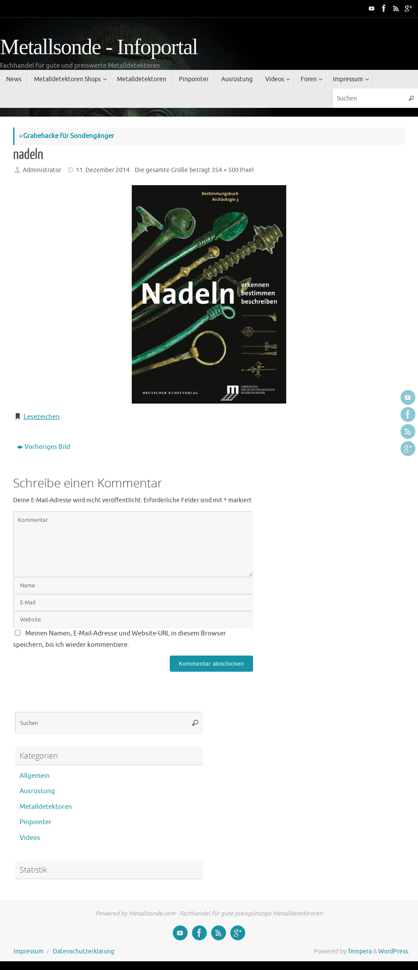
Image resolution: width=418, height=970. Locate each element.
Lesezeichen (42, 417)
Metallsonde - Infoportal (99, 47)
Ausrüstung (37, 791)
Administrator (42, 170)
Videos (30, 838)
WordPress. (393, 951)
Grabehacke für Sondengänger (66, 136)
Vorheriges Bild (43, 447)
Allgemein (35, 776)
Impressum (29, 951)
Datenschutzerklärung (83, 951)
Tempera (360, 951)
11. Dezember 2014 (103, 170)
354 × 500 (225, 170)
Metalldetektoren (46, 807)
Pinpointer (35, 822)
